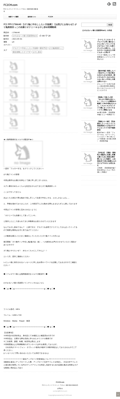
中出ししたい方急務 (30, 48)
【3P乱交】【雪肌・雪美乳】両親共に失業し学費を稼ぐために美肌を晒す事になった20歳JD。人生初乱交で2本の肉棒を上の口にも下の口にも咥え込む (106, 159)
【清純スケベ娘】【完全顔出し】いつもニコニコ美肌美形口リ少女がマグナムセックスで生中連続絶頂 (106, 125)
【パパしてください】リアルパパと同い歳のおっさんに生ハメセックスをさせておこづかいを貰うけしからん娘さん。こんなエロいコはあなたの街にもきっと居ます (106, 46)
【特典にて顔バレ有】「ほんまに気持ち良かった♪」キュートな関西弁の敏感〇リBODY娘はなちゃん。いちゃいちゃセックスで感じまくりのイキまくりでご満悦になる (106, 103)
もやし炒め (37, 52)
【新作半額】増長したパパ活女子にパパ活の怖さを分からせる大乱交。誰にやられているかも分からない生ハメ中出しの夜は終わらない (106, 76)
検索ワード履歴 (13, 17)
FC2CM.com (10, 5)
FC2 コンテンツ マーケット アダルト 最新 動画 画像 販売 (60, 385)
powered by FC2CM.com (63, 395)
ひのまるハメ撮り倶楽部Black (25, 36)
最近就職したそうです (21, 52)
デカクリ (16, 48)
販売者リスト (32, 17)
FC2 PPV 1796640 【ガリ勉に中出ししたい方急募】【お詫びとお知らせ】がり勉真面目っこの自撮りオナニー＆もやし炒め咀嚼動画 (40, 25)
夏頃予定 (43, 48)
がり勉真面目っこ (56, 48)
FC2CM (50, 17)
